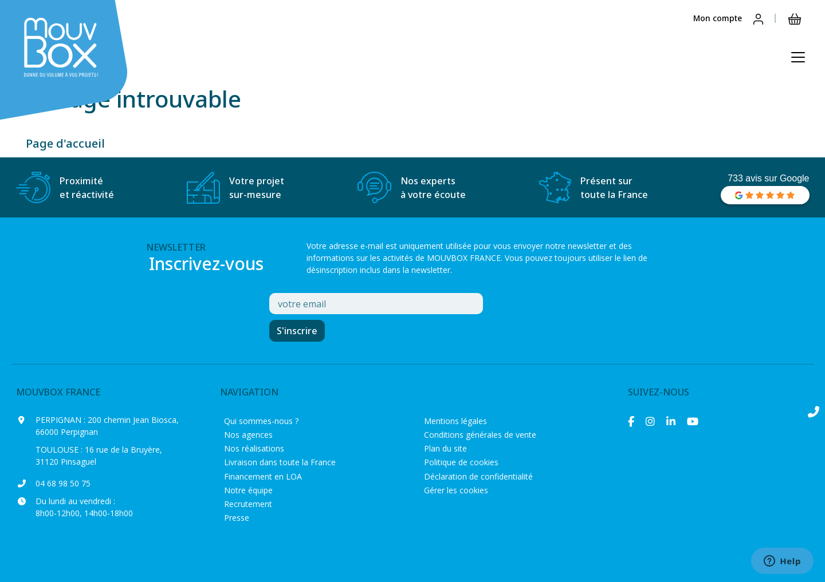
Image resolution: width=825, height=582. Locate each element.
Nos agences (248, 434)
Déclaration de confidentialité (478, 476)
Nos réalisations (254, 448)
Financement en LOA (263, 476)
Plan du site (445, 448)
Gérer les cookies (456, 490)
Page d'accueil (65, 143)
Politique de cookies (461, 462)
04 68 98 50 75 (63, 483)
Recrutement (248, 503)
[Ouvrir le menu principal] (798, 57)
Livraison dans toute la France (280, 462)
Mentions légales (455, 420)
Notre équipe (248, 490)
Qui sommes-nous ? (261, 420)
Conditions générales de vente (480, 434)
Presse (236, 517)
